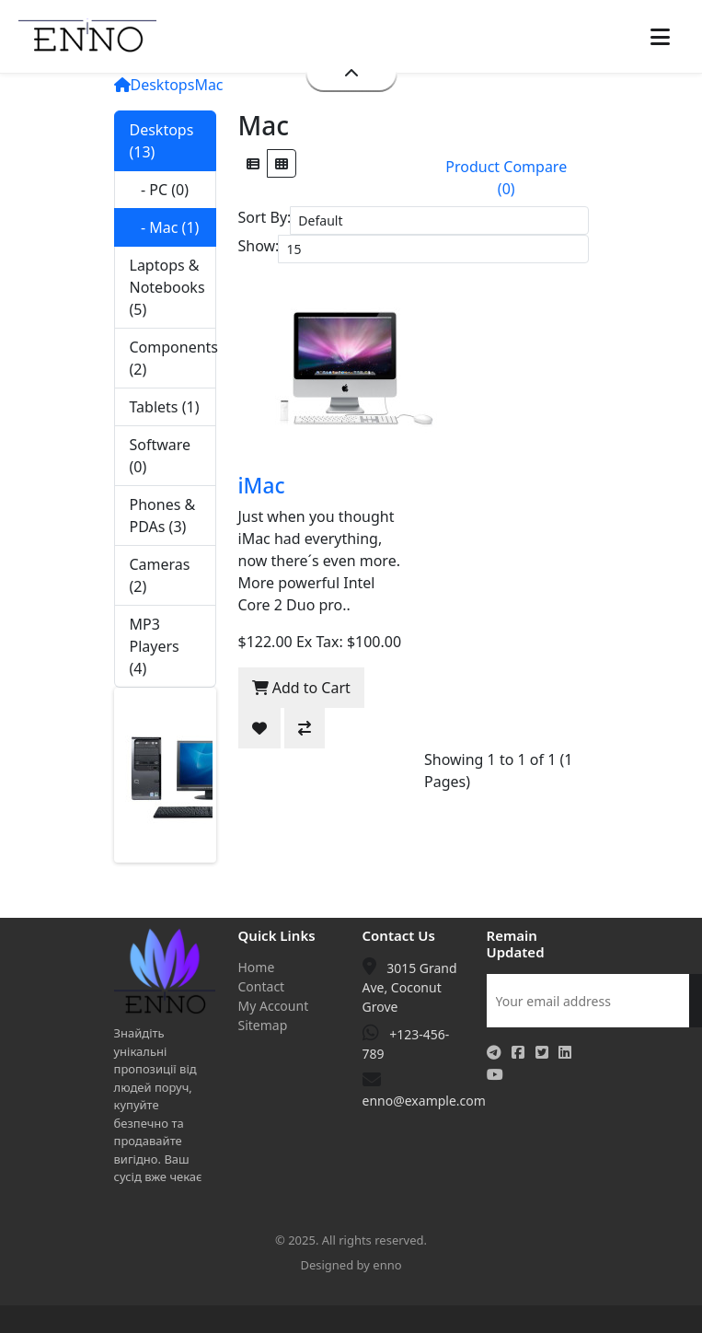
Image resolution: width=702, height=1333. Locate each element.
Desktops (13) (162, 141)
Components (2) (173, 358)
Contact (261, 986)
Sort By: (265, 217)
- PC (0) (160, 190)
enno (387, 1265)
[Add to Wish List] (259, 728)
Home (256, 967)
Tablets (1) (165, 407)
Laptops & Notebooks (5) (167, 287)
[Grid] (281, 163)
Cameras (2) (160, 575)
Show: (259, 246)
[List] (253, 163)
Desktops (163, 85)
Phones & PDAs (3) (163, 515)
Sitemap (263, 1025)
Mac (208, 85)
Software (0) (160, 456)
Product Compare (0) (506, 177)
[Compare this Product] (304, 728)
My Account (273, 1005)
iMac (261, 485)
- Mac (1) (165, 227)
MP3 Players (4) (154, 646)
